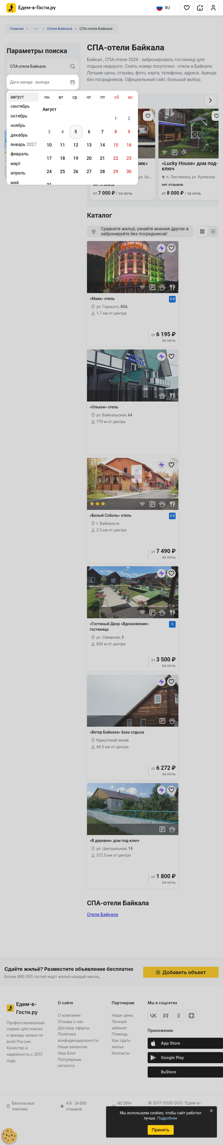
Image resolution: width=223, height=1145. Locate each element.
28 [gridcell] (102, 171)
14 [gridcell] (102, 145)
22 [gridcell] (115, 158)
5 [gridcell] (76, 131)
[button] (186, 7)
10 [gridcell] (49, 145)
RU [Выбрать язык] (163, 8)
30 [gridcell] (128, 171)
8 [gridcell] (115, 131)
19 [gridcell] (75, 158)
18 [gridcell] (62, 158)
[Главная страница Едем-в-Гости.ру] (31, 8)
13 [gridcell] (88, 145)
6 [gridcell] (89, 131)
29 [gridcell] (115, 171)
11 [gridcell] (62, 145)
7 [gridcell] (102, 131)
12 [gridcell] (75, 145)
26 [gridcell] (75, 171)
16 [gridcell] (128, 145)
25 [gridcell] (62, 171)
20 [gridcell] (88, 158)
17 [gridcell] (49, 158)
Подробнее (167, 1118)
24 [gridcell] (49, 171)
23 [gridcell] (128, 158)
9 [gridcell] (129, 131)
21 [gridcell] (102, 158)
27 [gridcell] (88, 171)
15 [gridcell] (115, 145)
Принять (160, 1130)
